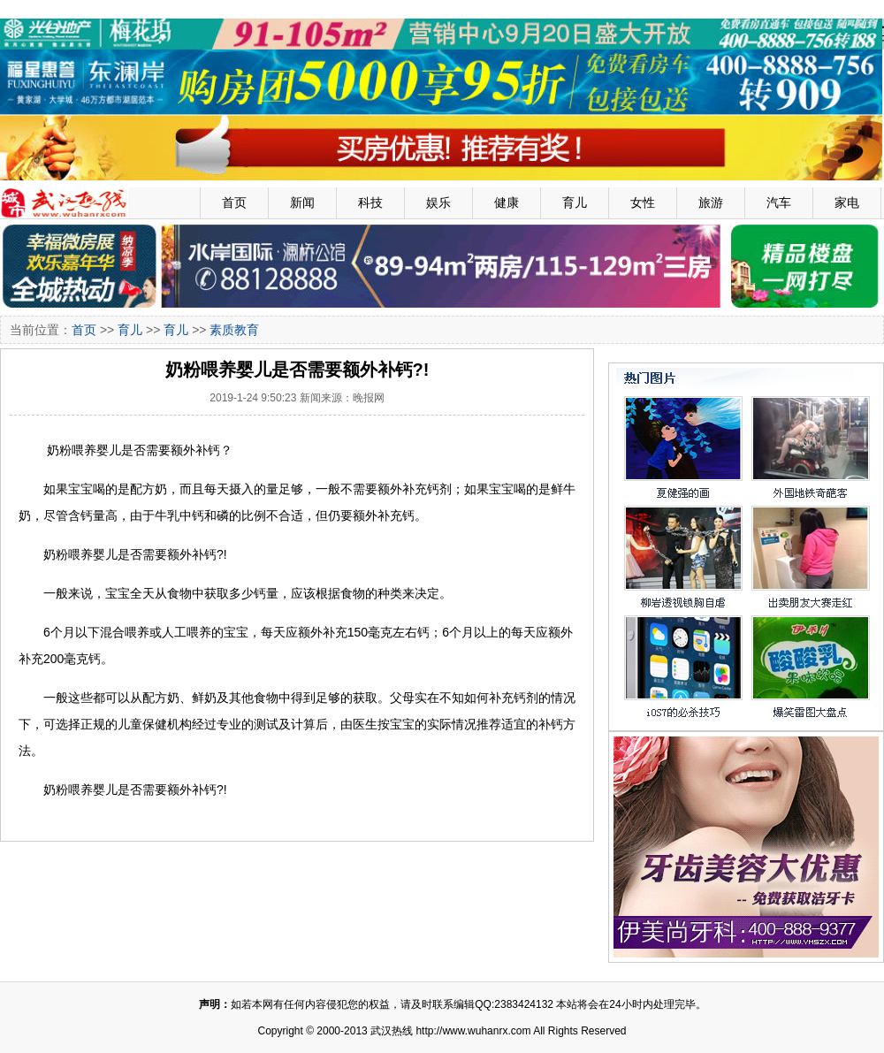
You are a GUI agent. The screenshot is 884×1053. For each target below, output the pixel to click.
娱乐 (438, 202)
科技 (370, 202)
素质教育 (234, 330)
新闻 (302, 202)
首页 (234, 202)
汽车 (778, 202)
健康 (506, 202)
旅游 (710, 202)
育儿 (574, 202)
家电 (846, 202)
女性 (642, 202)
